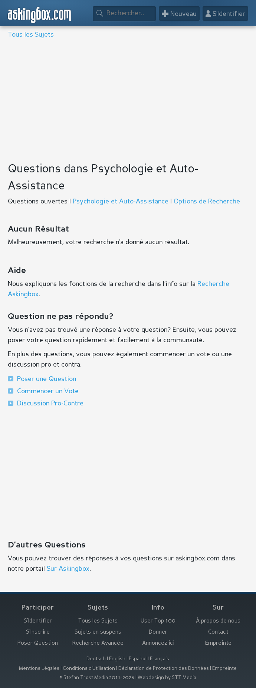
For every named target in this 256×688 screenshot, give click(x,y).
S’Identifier (38, 621)
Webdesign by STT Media (167, 677)
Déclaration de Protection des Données (163, 668)
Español (138, 659)
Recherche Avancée (98, 643)
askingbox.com (40, 15)
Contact (218, 632)
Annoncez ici (158, 643)
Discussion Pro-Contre (50, 403)
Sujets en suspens (98, 632)
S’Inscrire (38, 632)
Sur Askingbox (68, 569)
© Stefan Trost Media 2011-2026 (96, 677)
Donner (158, 632)
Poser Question (37, 643)
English (117, 659)
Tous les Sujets (31, 34)
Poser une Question (46, 379)
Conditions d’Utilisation (89, 668)
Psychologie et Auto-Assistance (120, 201)
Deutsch (96, 659)
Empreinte (218, 643)
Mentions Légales (39, 668)
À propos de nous (218, 621)
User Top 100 (158, 621)
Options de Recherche (207, 201)
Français (159, 659)
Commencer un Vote (48, 391)
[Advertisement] (128, 101)
